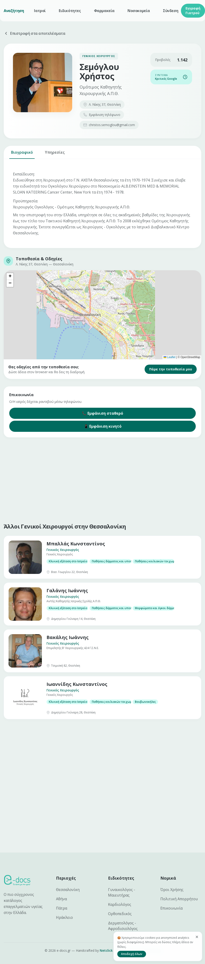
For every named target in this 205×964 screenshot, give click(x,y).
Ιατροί (40, 10)
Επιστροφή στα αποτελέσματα (34, 33)
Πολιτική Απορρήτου (179, 898)
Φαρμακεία (104, 10)
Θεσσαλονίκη (68, 889)
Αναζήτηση (14, 10)
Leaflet (169, 357)
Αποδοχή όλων (131, 954)
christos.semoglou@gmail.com (109, 125)
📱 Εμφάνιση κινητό (102, 426)
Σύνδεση (170, 10)
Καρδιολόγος (119, 904)
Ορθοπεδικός (120, 913)
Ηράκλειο (64, 917)
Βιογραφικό (22, 154)
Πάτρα (61, 908)
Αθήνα (61, 898)
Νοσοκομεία (138, 10)
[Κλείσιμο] (197, 937)
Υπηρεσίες (54, 154)
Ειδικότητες (70, 10)
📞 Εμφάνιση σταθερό (102, 413)
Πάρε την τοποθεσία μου (170, 369)
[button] (9, 276)
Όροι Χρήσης (171, 889)
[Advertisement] (98, 479)
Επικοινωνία (171, 908)
